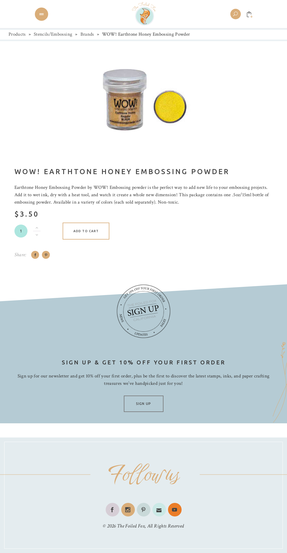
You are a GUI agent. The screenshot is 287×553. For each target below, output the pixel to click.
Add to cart (86, 231)
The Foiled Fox (131, 526)
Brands (87, 34)
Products (17, 34)
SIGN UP (143, 403)
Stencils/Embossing (53, 34)
